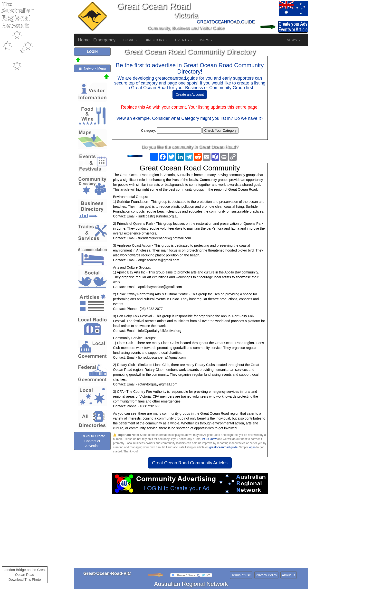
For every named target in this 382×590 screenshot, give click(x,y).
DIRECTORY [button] (156, 40)
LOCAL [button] (130, 40)
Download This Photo (25, 579)
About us (288, 575)
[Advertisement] (190, 533)
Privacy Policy (266, 575)
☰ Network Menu (92, 68)
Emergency (104, 39)
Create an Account (190, 94)
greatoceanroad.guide (223, 447)
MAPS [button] (206, 40)
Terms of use (241, 575)
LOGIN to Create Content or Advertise (92, 441)
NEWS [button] (293, 40)
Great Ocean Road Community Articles (190, 462)
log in (252, 447)
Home (84, 39)
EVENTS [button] (183, 40)
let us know (209, 439)
